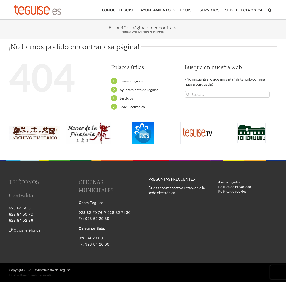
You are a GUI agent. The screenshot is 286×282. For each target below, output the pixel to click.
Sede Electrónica (132, 106)
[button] (269, 9)
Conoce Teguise (131, 81)
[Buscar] (188, 94)
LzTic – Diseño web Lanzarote (30, 275)
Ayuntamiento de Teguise (139, 90)
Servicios (126, 98)
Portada (126, 31)
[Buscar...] (227, 94)
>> (28, 230)
